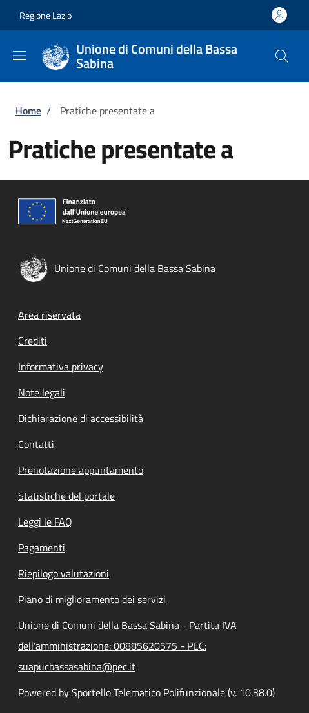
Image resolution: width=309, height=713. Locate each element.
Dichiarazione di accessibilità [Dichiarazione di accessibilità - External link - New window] (80, 418)
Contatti (36, 444)
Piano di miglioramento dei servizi (92, 599)
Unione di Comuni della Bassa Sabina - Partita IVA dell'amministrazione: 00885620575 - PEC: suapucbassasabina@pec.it (127, 645)
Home (28, 110)
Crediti (32, 340)
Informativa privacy (60, 366)
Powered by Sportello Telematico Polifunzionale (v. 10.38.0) (146, 692)
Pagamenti (41, 547)
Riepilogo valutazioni (63, 573)
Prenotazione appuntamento (80, 470)
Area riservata (49, 315)
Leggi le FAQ (45, 521)
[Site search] (282, 56)
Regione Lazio (45, 15)
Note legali (41, 392)
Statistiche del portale (66, 496)
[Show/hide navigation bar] (19, 55)
